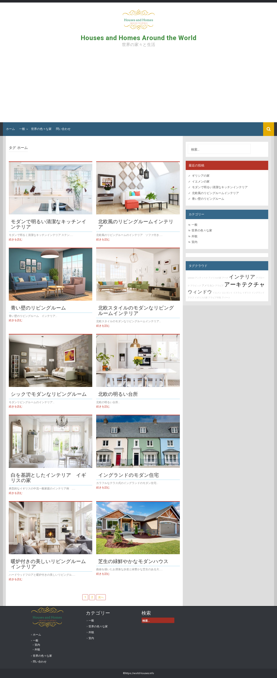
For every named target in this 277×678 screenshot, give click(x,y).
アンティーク (201, 278)
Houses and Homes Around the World (138, 38)
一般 (22, 129)
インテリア (242, 277)
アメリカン (208, 285)
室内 (194, 242)
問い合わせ (63, 129)
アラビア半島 (214, 297)
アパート (226, 297)
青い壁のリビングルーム (38, 307)
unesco (191, 278)
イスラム (237, 292)
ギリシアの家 (202, 175)
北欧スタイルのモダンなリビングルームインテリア (136, 310)
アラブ (191, 297)
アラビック (195, 285)
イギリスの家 (201, 297)
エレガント (227, 292)
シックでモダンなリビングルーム (49, 394)
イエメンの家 (201, 181)
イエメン (217, 292)
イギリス (246, 292)
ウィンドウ (200, 292)
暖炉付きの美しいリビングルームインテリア (48, 563)
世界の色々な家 (41, 129)
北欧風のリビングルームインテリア (136, 224)
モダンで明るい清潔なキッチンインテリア (48, 224)
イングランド (258, 292)
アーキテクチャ (244, 284)
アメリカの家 (214, 278)
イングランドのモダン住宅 (128, 475)
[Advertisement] (138, 86)
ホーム (10, 129)
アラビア (219, 285)
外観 (194, 236)
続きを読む (15, 239)
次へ (101, 597)
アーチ (225, 278)
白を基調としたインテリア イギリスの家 (48, 477)
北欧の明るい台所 (118, 394)
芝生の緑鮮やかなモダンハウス (133, 561)
